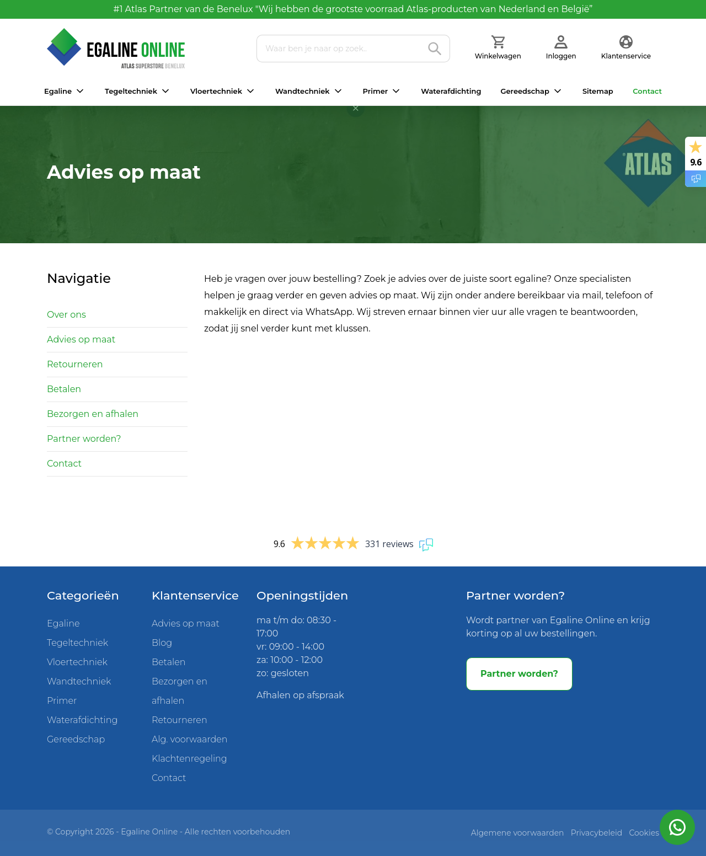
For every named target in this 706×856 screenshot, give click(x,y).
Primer (375, 91)
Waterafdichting (451, 91)
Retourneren (75, 364)
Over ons (66, 314)
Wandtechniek (302, 91)
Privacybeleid (596, 833)
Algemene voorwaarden (517, 833)
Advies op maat (81, 339)
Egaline (58, 91)
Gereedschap (524, 91)
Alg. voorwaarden (190, 739)
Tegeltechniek (131, 91)
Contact (647, 91)
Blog (162, 643)
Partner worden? (84, 439)
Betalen (64, 389)
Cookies (644, 833)
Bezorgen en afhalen (92, 414)
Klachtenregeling (189, 758)
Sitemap (597, 91)
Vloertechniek (216, 91)
